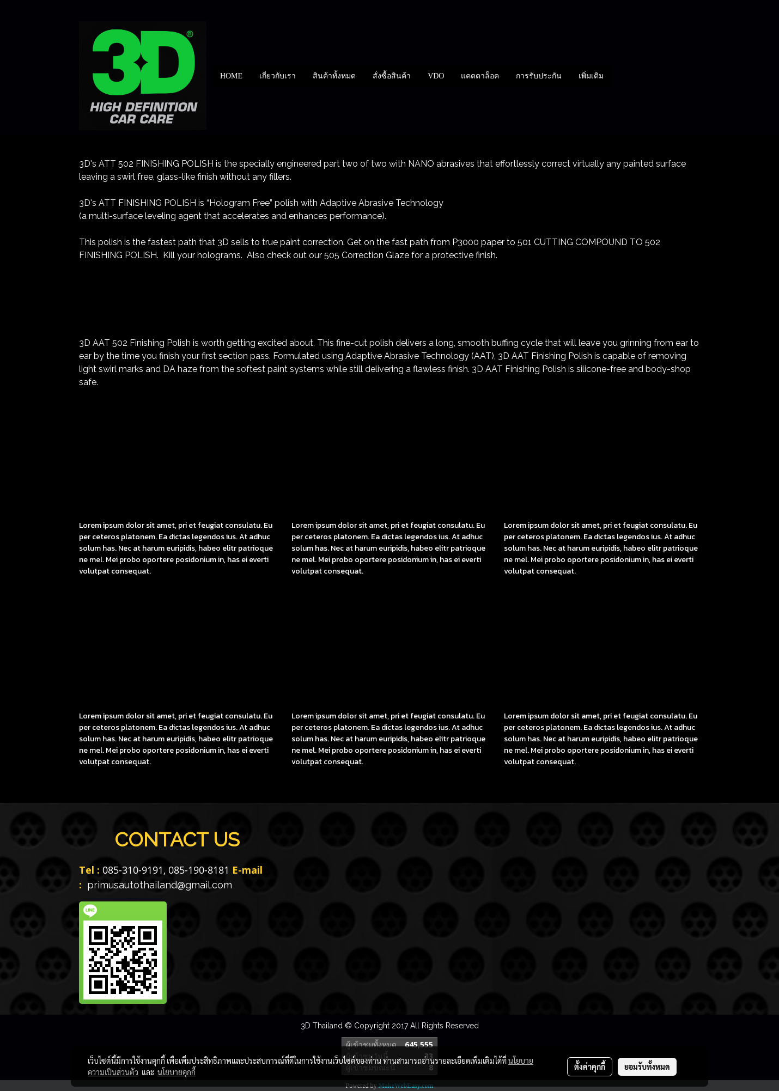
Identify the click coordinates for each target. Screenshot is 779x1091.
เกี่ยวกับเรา (277, 76)
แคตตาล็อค (480, 76)
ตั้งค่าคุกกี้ (589, 1066)
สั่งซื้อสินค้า (392, 76)
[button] (621, 75)
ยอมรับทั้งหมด (647, 1066)
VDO (436, 76)
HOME (231, 76)
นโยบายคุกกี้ (176, 1072)
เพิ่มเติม (591, 76)
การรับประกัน (539, 76)
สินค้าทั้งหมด (334, 76)
